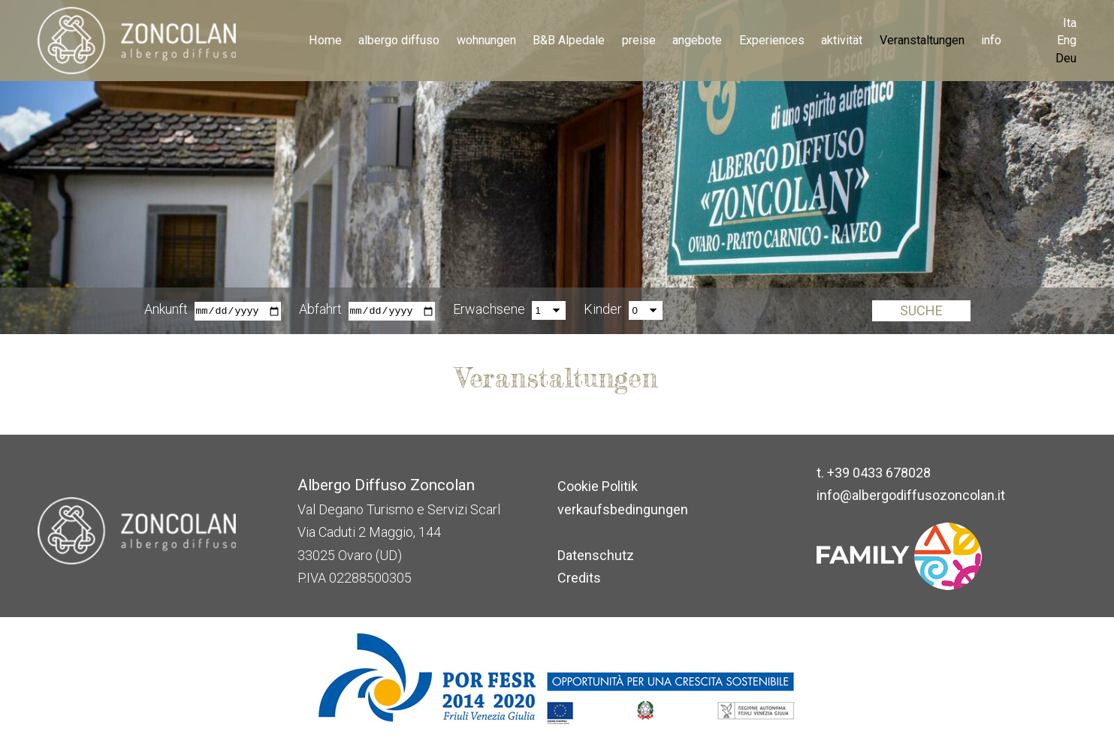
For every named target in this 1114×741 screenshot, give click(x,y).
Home (325, 40)
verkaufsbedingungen (622, 509)
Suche (921, 311)
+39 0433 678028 (879, 472)
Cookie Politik (597, 486)
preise (639, 40)
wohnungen (486, 40)
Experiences (772, 40)
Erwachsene (489, 310)
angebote (697, 40)
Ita (1069, 23)
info (991, 40)
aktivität (841, 40)
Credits (579, 578)
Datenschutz (595, 555)
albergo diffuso (398, 40)
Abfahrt (320, 310)
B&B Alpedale (569, 40)
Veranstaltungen (922, 40)
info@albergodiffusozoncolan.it (911, 495)
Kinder (603, 310)
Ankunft (166, 310)
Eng (1066, 40)
